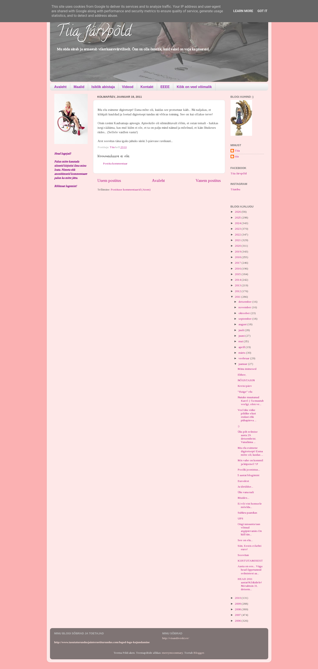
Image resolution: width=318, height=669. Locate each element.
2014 (238, 279)
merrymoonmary (172, 652)
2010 (238, 597)
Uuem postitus (109, 180)
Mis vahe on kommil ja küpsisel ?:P (250, 462)
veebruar (244, 358)
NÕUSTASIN (246, 380)
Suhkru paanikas (247, 512)
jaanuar (243, 363)
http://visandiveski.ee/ (175, 638)
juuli (241, 330)
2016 (238, 268)
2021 (238, 240)
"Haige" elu (245, 391)
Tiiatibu (235, 189)
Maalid (79, 87)
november (245, 307)
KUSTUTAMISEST (250, 560)
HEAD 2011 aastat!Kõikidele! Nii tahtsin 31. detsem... (250, 584)
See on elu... (245, 540)
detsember (245, 301)
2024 (238, 223)
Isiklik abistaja (103, 87)
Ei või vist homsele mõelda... (250, 505)
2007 (238, 614)
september (245, 318)
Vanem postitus (208, 180)
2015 (238, 274)
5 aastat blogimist (248, 475)
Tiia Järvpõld (93, 32)
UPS (240, 518)
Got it (262, 11)
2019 (238, 251)
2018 (238, 257)
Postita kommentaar (115, 163)
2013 (238, 285)
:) (238, 426)
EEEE (165, 87)
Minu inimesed (247, 368)
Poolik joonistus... (249, 469)
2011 (238, 296)
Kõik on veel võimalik (194, 87)
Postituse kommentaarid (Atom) (131, 189)
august (242, 324)
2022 (238, 234)
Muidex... (243, 497)
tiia (237, 156)
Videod (127, 87)
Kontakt (146, 87)
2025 (238, 217)
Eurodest (243, 481)
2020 (238, 245)
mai (241, 341)
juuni (241, 335)
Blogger (198, 652)
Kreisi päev (245, 385)
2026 (238, 211)
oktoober (244, 313)
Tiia (237, 150)
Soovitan (243, 555)
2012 (238, 291)
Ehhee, (242, 374)
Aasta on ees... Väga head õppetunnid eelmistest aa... (250, 570)
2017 (238, 262)
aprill (242, 347)
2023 (238, 228)
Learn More (243, 11)
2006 (238, 620)
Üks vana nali (246, 492)
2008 (238, 609)
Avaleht (60, 87)
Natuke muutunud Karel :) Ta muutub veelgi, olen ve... (251, 401)
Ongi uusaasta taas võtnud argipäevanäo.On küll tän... (250, 529)
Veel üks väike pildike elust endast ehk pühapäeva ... (247, 415)
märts (242, 352)
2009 (238, 603)
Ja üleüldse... (245, 486)
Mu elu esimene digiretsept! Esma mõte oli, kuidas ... (250, 451)
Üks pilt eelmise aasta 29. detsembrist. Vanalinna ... (248, 437)
